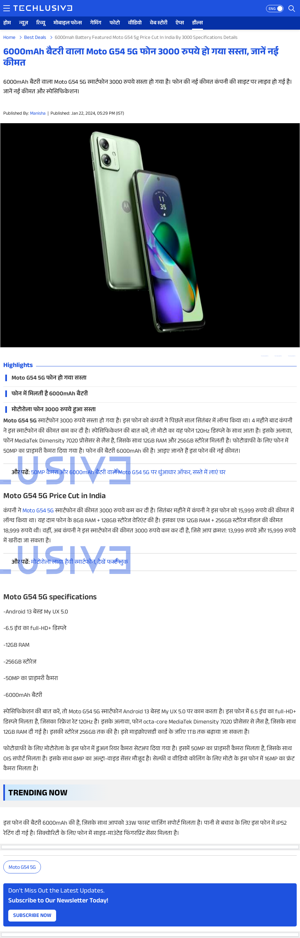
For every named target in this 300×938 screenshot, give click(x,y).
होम (7, 23)
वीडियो (135, 23)
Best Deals (35, 38)
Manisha (38, 114)
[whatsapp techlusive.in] (264, 356)
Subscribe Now (32, 916)
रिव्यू (40, 23)
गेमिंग (95, 23)
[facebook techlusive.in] (291, 356)
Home (9, 38)
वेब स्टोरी (158, 23)
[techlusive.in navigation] (7, 8)
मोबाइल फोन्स (67, 23)
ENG (272, 9)
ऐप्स (180, 23)
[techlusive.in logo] (42, 9)
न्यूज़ (23, 23)
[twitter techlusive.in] (278, 356)
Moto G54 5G (22, 868)
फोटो (115, 23)
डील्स (197, 23)
